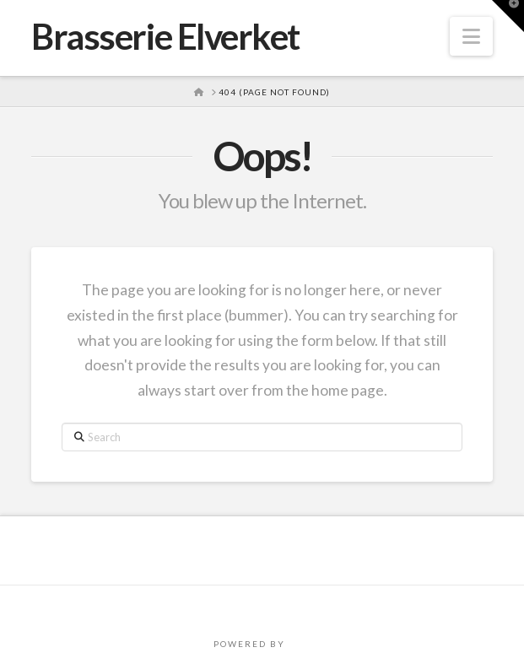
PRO (300, 644)
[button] (471, 36)
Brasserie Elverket (165, 36)
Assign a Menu (262, 607)
